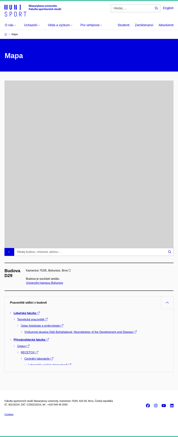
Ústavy (23, 346)
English (168, 8)
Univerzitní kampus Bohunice (44, 283)
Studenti (123, 25)
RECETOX (29, 352)
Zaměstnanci (144, 25)
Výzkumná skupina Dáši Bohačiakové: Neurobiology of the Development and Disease (80, 332)
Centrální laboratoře (38, 358)
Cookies (9, 414)
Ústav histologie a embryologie (42, 325)
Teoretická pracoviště (32, 319)
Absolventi (166, 25)
